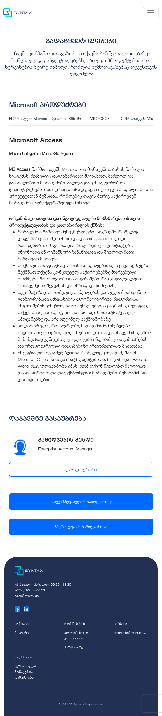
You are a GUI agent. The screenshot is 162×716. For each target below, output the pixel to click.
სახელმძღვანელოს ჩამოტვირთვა (81, 501)
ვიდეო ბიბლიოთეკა (130, 632)
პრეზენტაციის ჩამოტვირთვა (81, 526)
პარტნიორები (75, 647)
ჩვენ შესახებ (74, 624)
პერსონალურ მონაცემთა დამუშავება (25, 671)
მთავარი (22, 632)
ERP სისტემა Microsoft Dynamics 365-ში (45, 118)
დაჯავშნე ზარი (81, 469)
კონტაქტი (22, 624)
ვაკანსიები (23, 657)
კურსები (120, 624)
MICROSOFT (101, 118)
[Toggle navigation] (151, 12)
